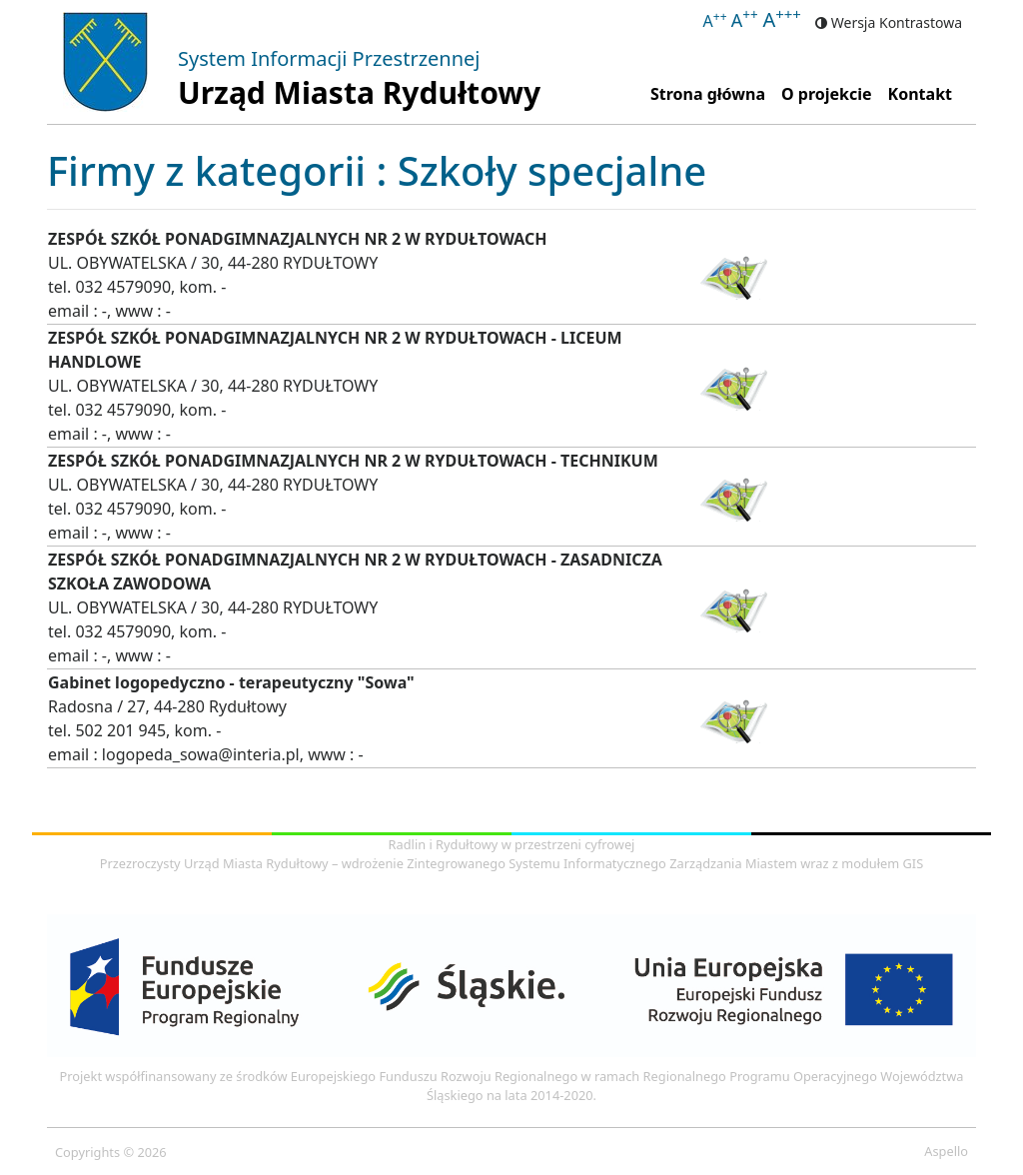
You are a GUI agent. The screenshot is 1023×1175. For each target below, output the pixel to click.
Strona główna (711, 93)
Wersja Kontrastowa (888, 22)
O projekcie (826, 94)
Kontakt (920, 94)
